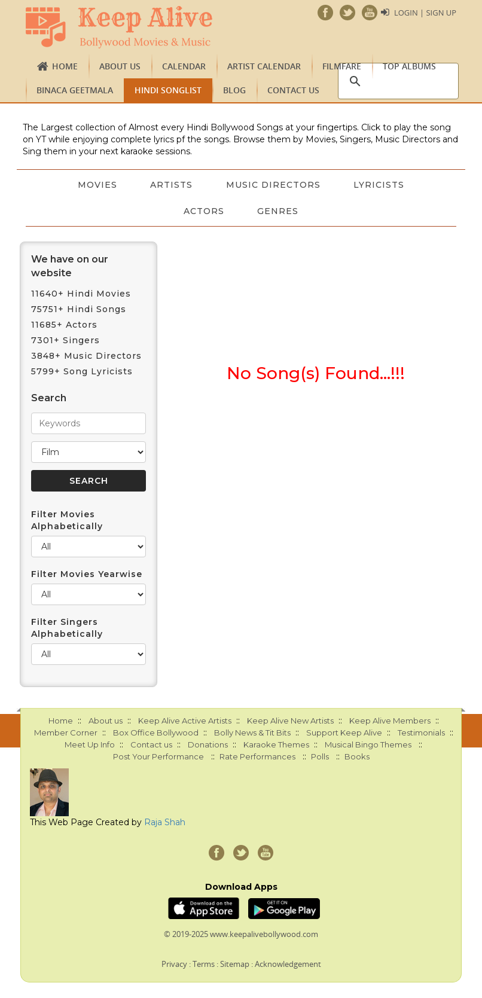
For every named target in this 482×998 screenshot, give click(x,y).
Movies (97, 184)
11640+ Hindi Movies (81, 293)
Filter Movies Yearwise (86, 574)
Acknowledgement (288, 964)
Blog (234, 90)
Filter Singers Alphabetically (67, 627)
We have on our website (69, 266)
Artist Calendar (264, 66)
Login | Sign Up (425, 12)
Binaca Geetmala (74, 90)
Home (65, 66)
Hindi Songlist (168, 90)
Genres (278, 211)
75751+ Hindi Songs (78, 309)
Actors (204, 211)
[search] (396, 81)
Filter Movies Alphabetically (67, 520)
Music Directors (273, 184)
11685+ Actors (64, 324)
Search (48, 398)
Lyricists (379, 184)
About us (120, 66)
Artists (171, 184)
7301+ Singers (65, 340)
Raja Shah (164, 822)
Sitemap (234, 964)
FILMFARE (341, 66)
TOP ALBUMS (409, 66)
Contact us (293, 90)
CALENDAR (184, 66)
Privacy (174, 964)
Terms (204, 964)
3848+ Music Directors (86, 355)
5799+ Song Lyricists (82, 371)
